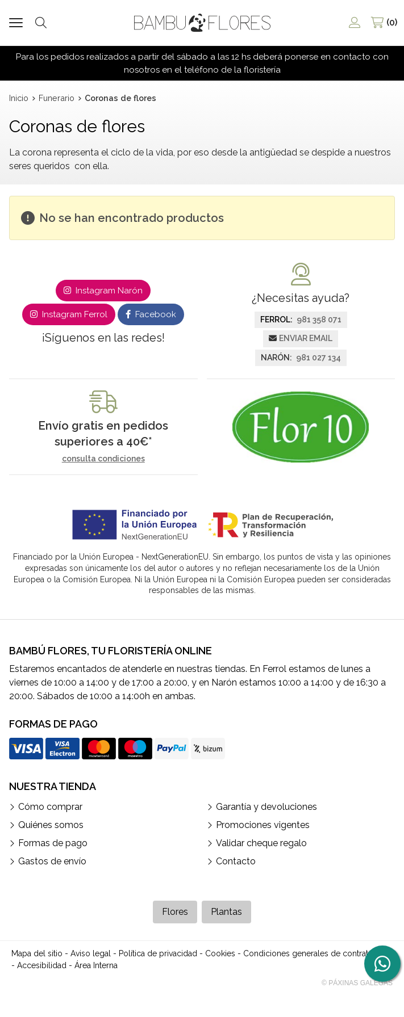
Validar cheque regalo (261, 843)
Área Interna (96, 965)
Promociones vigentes (263, 825)
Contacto (236, 861)
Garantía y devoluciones (266, 806)
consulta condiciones (103, 458)
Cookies (220, 953)
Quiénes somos (51, 825)
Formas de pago (53, 843)
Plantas (226, 911)
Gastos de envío (52, 861)
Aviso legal (90, 953)
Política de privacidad (158, 953)
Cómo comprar (50, 806)
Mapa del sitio (37, 953)
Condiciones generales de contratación (315, 953)
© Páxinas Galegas (357, 983)
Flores (175, 911)
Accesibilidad (41, 965)
